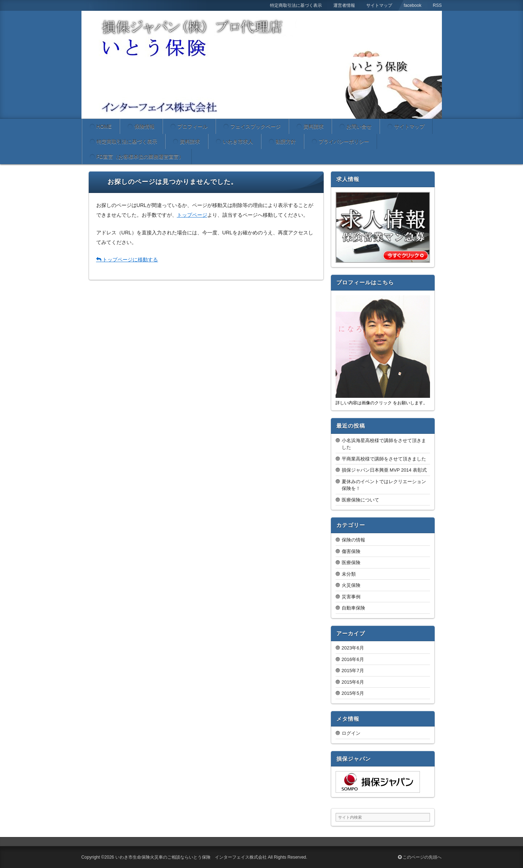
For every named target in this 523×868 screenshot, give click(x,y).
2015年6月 (353, 682)
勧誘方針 (286, 141)
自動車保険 (353, 608)
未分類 (349, 574)
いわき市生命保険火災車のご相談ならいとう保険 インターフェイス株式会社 (191, 857)
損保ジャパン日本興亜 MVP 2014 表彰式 (384, 470)
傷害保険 (351, 551)
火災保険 (351, 585)
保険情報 (144, 126)
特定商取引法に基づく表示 (127, 141)
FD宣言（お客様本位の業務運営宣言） (140, 156)
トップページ (192, 215)
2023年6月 (353, 648)
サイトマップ (409, 126)
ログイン (351, 733)
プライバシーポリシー (344, 141)
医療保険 (351, 562)
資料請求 (313, 126)
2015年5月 (353, 693)
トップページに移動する (127, 259)
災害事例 (351, 596)
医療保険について (360, 500)
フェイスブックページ (255, 126)
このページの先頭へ (420, 857)
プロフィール (192, 126)
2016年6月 (353, 659)
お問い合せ (359, 126)
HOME (104, 126)
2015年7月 (353, 670)
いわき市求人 (238, 141)
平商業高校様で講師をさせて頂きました (384, 459)
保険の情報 (353, 540)
